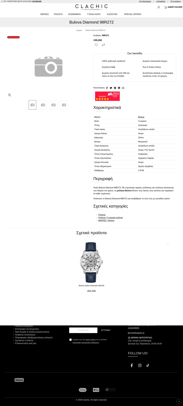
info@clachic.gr (138, 333)
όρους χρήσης (91, 339)
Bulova (141, 117)
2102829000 (133, 328)
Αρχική (79, 30)
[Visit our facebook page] (132, 366)
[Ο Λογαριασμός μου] (158, 7)
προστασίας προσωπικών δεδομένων (86, 342)
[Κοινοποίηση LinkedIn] (119, 88)
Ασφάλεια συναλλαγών (25, 335)
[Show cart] (173, 7)
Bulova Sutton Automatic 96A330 (91, 286)
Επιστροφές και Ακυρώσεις (27, 329)
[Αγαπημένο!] (97, 45)
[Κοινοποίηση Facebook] (107, 88)
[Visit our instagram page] (140, 366)
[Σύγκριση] (104, 45)
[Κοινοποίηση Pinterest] (115, 88)
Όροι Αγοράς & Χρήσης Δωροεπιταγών (32, 332)
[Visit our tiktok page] (148, 366)
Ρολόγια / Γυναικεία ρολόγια (110, 218)
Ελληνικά (177, 1)
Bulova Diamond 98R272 (95, 30)
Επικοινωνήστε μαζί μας (25, 343)
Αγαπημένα (160, 1)
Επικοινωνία (146, 1)
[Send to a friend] (123, 88)
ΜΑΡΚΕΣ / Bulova (106, 220)
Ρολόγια (101, 215)
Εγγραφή (105, 330)
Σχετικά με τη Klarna (24, 340)
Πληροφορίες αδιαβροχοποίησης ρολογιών (34, 338)
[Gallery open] (9, 95)
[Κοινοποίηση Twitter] (111, 88)
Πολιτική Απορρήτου (24, 326)
